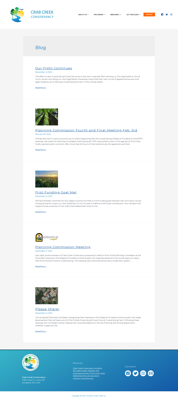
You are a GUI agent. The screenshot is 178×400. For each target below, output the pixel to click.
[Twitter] (166, 14)
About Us (79, 14)
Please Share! (47, 309)
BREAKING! (114, 14)
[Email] (151, 373)
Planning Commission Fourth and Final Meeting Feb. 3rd (88, 130)
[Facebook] (162, 14)
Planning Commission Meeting (63, 247)
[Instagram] (171, 14)
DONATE (149, 14)
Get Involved (133, 14)
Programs (97, 14)
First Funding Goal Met (56, 192)
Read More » (41, 88)
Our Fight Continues (54, 68)
